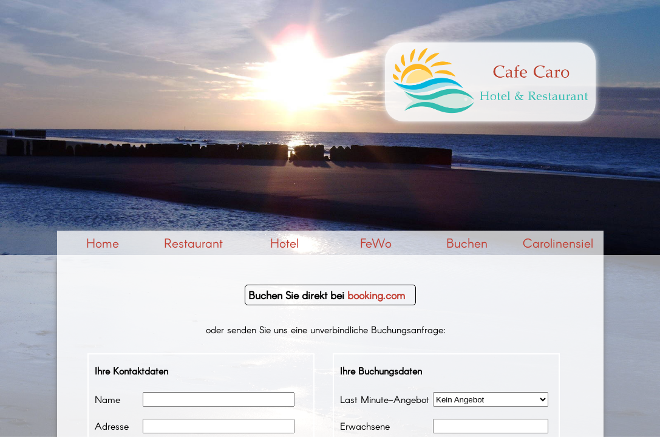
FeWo (376, 242)
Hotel (284, 242)
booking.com (376, 295)
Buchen (467, 242)
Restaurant (193, 242)
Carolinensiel (558, 242)
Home (102, 242)
